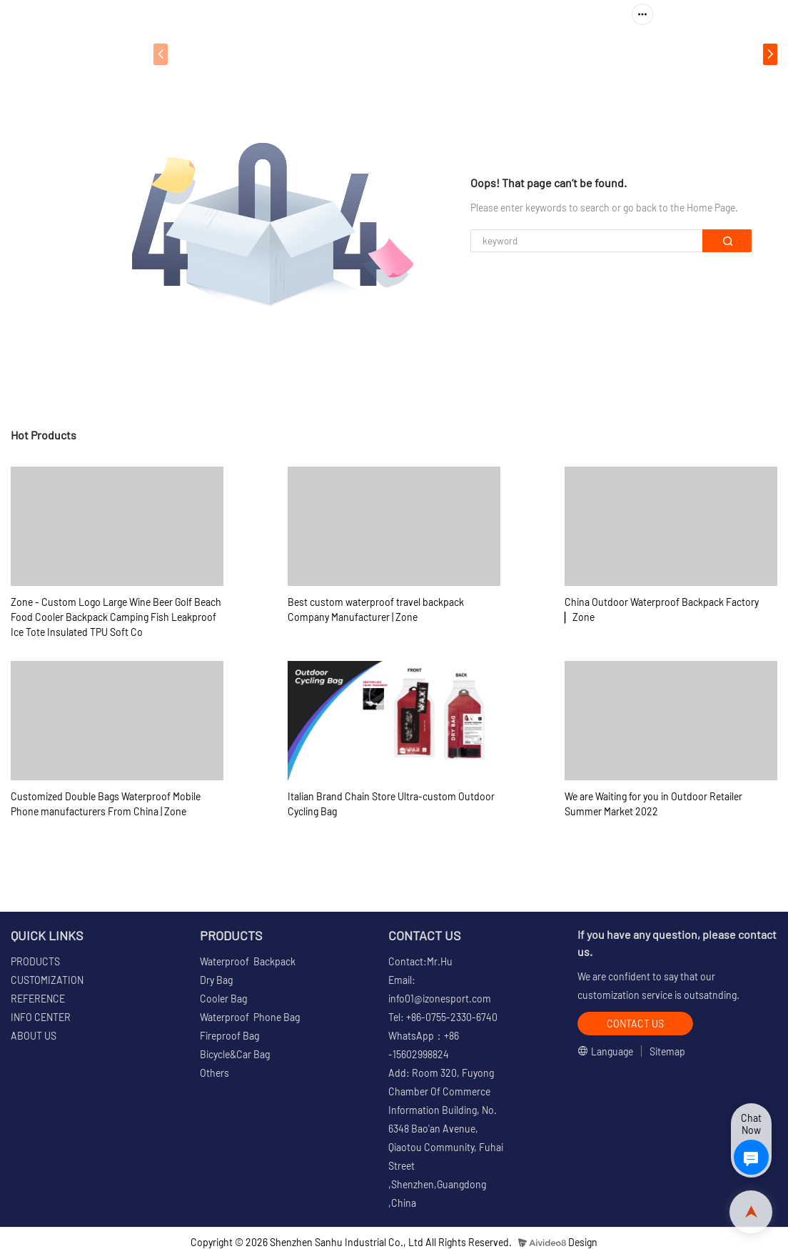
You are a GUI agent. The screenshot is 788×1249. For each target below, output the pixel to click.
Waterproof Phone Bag (250, 1017)
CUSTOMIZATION (377, 54)
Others (214, 1073)
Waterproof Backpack (248, 961)
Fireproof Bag (229, 1036)
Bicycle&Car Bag (235, 1054)
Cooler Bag (223, 998)
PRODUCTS (267, 54)
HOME (196, 54)
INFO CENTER (574, 54)
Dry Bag (216, 980)
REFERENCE (479, 54)
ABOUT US (676, 54)
